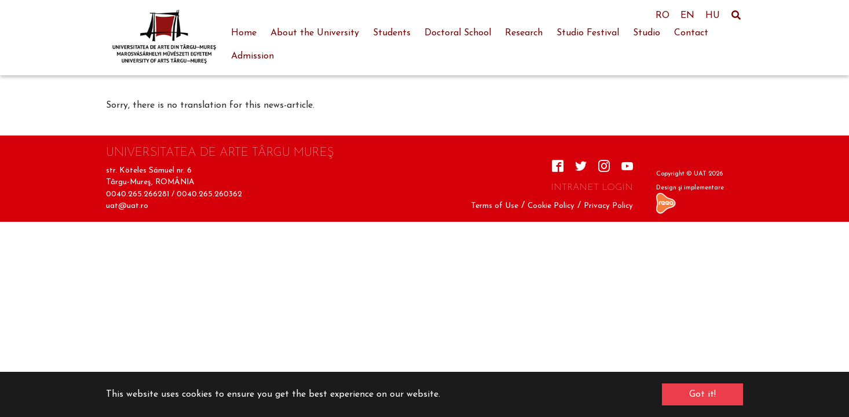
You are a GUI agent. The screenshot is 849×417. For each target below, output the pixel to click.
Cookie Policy (551, 206)
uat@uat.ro (127, 206)
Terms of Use (494, 206)
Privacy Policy (608, 206)
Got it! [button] (702, 394)
